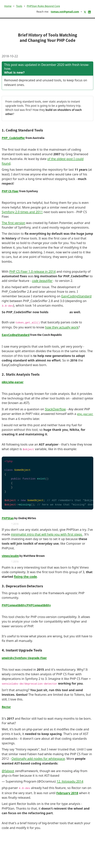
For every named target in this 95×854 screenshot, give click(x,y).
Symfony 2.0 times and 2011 (22, 212)
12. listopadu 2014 (70, 781)
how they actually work (61, 327)
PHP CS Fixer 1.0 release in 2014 (32, 271)
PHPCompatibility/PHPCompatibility (26, 605)
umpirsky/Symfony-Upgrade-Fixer (24, 658)
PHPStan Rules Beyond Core (43, 6)
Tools (19, 6)
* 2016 (15, 523)
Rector (6, 707)
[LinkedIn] (89, 11)
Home (8, 6)
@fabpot (8, 771)
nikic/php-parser (12, 382)
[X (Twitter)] (85, 11)
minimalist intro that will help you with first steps (47, 534)
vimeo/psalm (10, 556)
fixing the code (25, 576)
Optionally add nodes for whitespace (38, 758)
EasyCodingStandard (76, 296)
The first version (13, 223)
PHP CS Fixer (10, 191)
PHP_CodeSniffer (13, 138)
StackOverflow (55, 409)
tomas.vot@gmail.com (65, 11)
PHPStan (8, 518)
